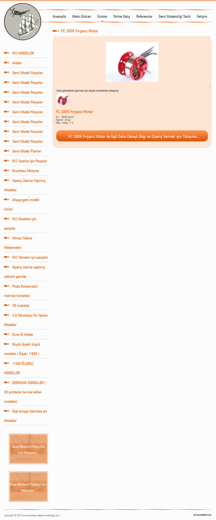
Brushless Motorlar (21, 170)
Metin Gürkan (81, 16)
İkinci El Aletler (18, 334)
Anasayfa (59, 16)
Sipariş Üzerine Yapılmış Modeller (25, 182)
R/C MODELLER (19, 52)
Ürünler (102, 16)
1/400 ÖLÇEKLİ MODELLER (19, 365)
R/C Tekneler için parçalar (26, 257)
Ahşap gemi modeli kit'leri (21, 202)
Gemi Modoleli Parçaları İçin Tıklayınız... (28, 449)
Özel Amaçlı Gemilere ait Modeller (25, 413)
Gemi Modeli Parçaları (23, 72)
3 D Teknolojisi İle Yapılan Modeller (26, 317)
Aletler (13, 62)
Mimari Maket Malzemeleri (18, 240)
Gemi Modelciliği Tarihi (175, 16)
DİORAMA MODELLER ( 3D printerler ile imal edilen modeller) (24, 390)
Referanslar (144, 16)
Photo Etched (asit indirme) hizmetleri (20, 288)
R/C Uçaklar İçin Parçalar (25, 160)
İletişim (202, 16)
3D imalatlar (16, 305)
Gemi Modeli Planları (22, 150)
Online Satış (121, 16)
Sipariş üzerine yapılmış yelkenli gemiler (24, 269)
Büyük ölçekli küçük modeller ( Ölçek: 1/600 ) (22, 346)
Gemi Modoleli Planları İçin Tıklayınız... (28, 487)
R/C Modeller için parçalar (20, 221)
